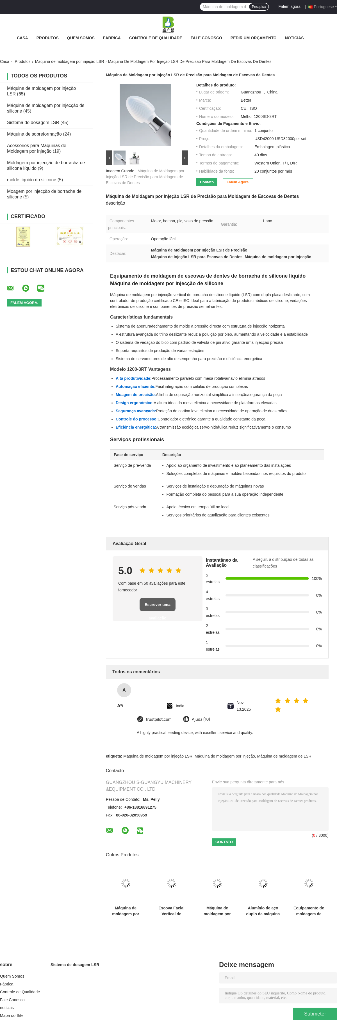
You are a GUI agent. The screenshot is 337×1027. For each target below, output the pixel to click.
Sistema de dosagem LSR (33, 122)
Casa (22, 38)
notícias (294, 38)
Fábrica (112, 38)
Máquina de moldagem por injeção (225, 756)
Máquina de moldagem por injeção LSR (69, 61)
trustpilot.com (159, 719)
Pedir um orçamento (254, 38)
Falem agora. (289, 6)
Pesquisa (259, 7)
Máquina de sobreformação (34, 134)
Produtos (48, 38)
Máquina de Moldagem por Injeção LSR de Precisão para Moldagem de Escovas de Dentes (145, 177)
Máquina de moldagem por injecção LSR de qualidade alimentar (125, 911)
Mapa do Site (12, 1015)
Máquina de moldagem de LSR (284, 756)
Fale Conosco (206, 38)
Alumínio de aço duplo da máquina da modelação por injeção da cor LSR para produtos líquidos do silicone (263, 911)
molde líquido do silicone (31, 179)
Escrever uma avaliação (157, 606)
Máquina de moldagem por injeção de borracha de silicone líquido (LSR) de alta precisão (217, 911)
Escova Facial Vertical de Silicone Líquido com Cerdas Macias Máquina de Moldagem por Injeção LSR (171, 911)
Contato (207, 182)
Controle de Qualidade (155, 38)
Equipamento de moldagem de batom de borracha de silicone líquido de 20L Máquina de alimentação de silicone (308, 911)
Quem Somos (81, 38)
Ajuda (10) (201, 719)
